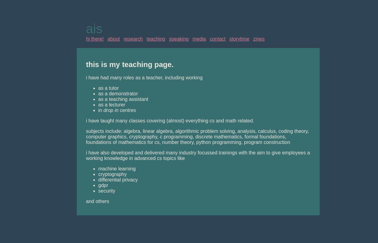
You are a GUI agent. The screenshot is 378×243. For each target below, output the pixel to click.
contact (218, 39)
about (113, 39)
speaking (179, 39)
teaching (155, 39)
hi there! (95, 39)
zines (258, 39)
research (133, 39)
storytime (239, 39)
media (199, 39)
